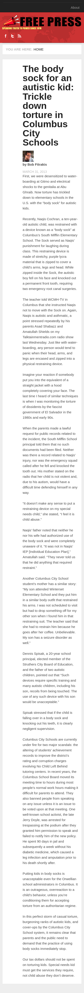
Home (39, 49)
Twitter (12, 36)
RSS (19, 36)
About (75, 7)
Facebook (5, 36)
